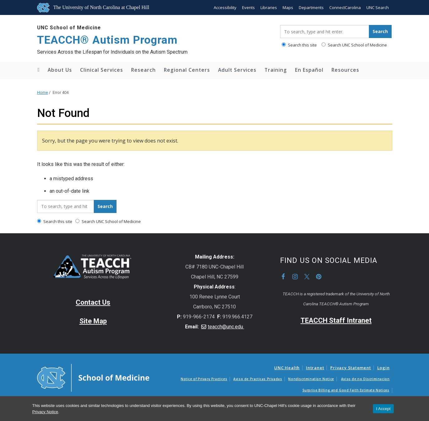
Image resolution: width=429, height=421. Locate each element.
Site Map (93, 321)
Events (248, 7)
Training (276, 69)
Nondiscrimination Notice (311, 379)
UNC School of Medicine (69, 28)
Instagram (295, 276)
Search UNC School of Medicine (354, 45)
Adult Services (237, 69)
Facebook (283, 276)
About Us (60, 69)
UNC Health (287, 367)
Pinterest (319, 276)
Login (383, 367)
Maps (288, 7)
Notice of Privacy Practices (204, 379)
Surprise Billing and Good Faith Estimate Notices (346, 390)
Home (38, 69)
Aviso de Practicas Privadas (257, 379)
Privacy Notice (45, 411)
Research (143, 69)
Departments (311, 7)
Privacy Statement (350, 367)
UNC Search (377, 7)
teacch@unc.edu (226, 327)
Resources (345, 69)
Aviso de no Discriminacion (365, 379)
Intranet (315, 367)
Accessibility (225, 7)
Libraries (268, 7)
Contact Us (93, 302)
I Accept (383, 408)
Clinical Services (101, 69)
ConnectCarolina (345, 7)
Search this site (299, 45)
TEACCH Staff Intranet (336, 320)
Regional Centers (187, 69)
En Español (309, 69)
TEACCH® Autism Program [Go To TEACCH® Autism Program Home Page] (107, 40)
